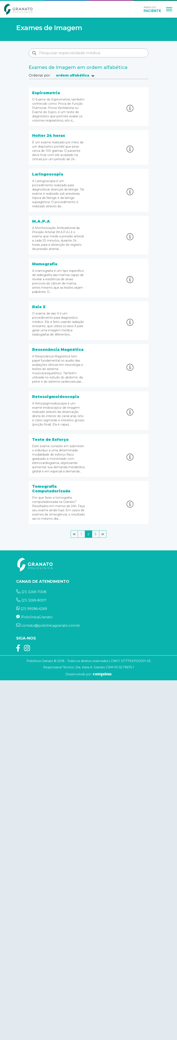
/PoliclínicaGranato (34, 617)
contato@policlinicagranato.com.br (48, 626)
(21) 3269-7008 (31, 592)
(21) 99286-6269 (31, 609)
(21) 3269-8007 (31, 600)
